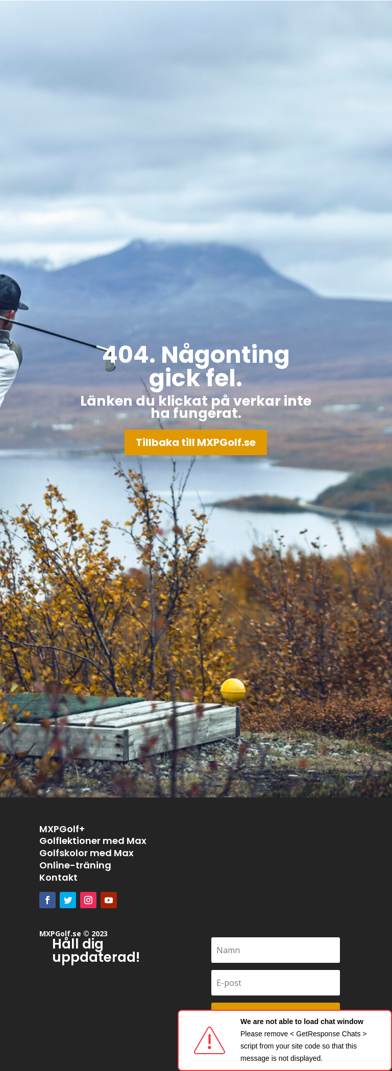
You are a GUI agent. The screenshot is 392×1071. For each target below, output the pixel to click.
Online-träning (75, 865)
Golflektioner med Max (92, 840)
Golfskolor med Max (86, 852)
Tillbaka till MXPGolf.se (196, 442)
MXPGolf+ (62, 829)
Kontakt (58, 877)
